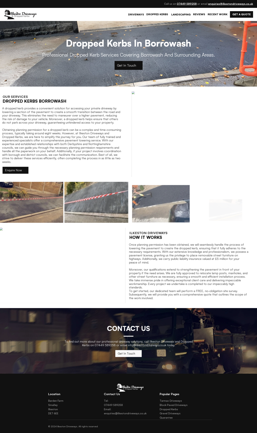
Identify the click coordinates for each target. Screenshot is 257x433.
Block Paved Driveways (174, 405)
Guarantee (166, 417)
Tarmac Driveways (171, 400)
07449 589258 (113, 405)
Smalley (53, 405)
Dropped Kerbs (169, 409)
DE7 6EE (53, 413)
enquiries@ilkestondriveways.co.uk (125, 413)
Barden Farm (55, 400)
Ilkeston (53, 409)
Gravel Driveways (170, 413)
